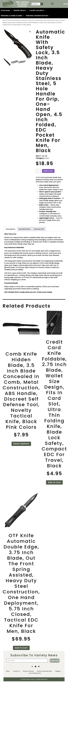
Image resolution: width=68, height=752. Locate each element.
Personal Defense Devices (17, 20)
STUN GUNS (6, 10)
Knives (31, 20)
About (7, 671)
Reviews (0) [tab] (39, 229)
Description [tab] (10, 229)
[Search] (41, 4)
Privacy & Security (28, 671)
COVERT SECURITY (37, 10)
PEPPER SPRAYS (21, 10)
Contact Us (16, 671)
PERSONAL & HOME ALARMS (12, 15)
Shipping (58, 671)
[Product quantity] (38, 171)
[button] (52, 3)
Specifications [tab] (24, 229)
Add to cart (48, 171)
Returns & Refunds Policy (44, 671)
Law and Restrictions (35, 673)
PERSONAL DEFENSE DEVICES (38, 15)
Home (5, 20)
